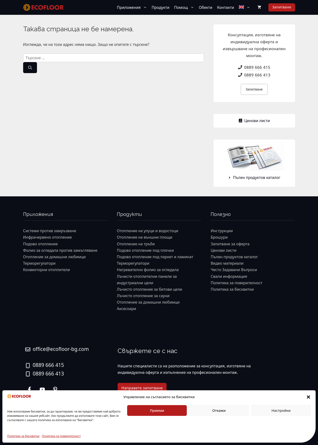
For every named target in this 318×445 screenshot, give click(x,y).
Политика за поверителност (61, 436)
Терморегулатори (39, 263)
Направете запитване (142, 388)
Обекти (205, 7)
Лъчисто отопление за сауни (143, 295)
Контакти (225, 7)
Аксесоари (126, 308)
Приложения (133, 7)
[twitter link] (42, 389)
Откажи (219, 410)
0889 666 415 (257, 67)
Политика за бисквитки (23, 436)
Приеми (157, 410)
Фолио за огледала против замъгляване (60, 250)
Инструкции (222, 230)
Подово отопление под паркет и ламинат (155, 256)
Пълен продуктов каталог (234, 256)
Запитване (281, 7)
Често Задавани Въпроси (234, 269)
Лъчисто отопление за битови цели (149, 289)
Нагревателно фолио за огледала (148, 269)
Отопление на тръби (136, 244)
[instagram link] (29, 389)
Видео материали (227, 263)
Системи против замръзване (49, 230)
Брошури (219, 237)
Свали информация (229, 276)
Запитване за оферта (230, 244)
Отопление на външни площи (144, 237)
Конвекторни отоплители (46, 269)
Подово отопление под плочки (145, 250)
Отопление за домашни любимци (54, 256)
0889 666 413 (257, 75)
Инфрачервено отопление (47, 237)
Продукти (161, 7)
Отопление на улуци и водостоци (147, 230)
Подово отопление (40, 244)
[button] (308, 397)
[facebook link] (55, 389)
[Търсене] (30, 67)
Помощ (185, 7)
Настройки (281, 410)
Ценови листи (223, 250)
